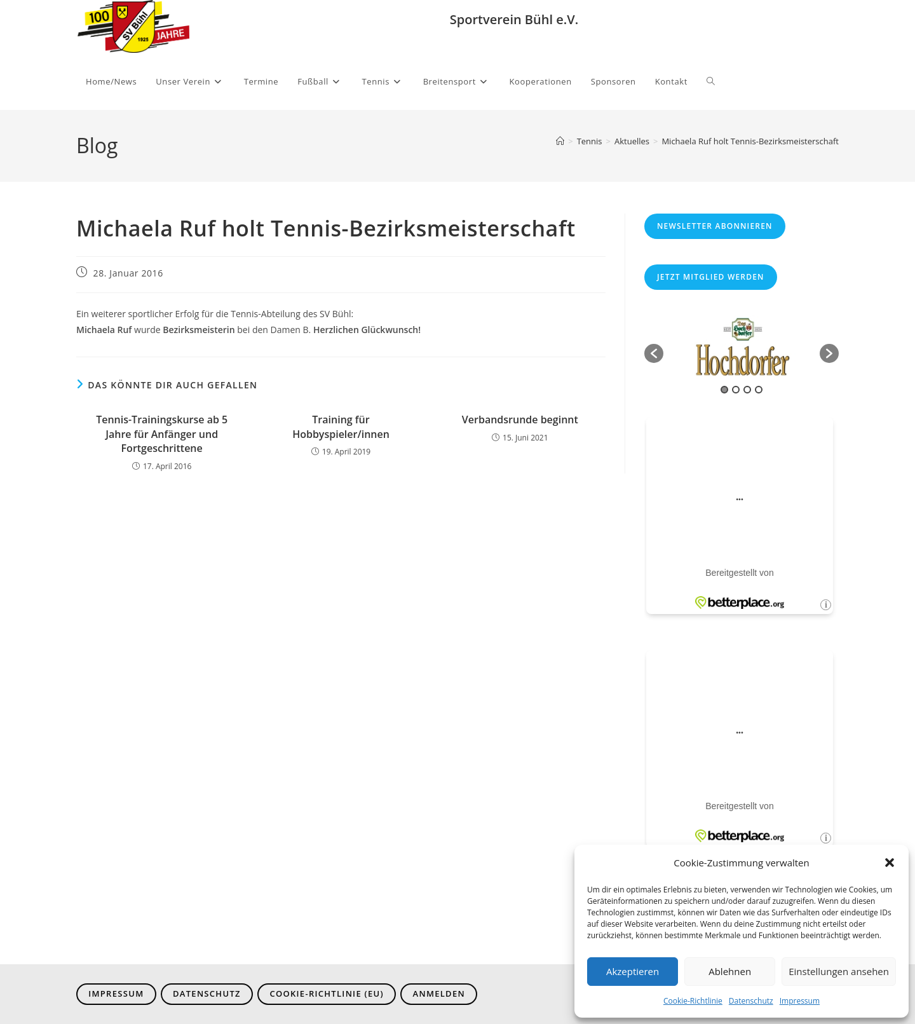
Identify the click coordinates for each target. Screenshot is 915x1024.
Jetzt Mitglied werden (710, 276)
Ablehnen (729, 971)
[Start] (560, 141)
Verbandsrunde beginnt (520, 420)
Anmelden (439, 993)
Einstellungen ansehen (839, 971)
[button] (889, 862)
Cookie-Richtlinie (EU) (326, 993)
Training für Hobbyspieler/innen (341, 426)
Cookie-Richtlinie (692, 1000)
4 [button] (758, 389)
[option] (742, 347)
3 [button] (747, 389)
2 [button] (736, 389)
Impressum (800, 1000)
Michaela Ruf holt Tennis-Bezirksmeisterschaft (750, 141)
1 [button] (724, 389)
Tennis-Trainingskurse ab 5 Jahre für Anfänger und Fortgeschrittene (161, 434)
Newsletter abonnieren (715, 226)
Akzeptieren (632, 971)
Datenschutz (751, 1000)
